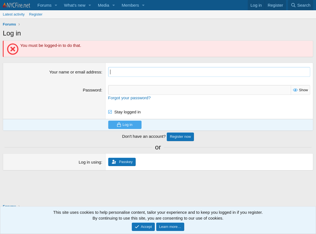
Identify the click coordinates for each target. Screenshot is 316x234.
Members (130, 5)
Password (92, 90)
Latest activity (14, 14)
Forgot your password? (129, 97)
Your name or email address (75, 72)
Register (35, 14)
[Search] (300, 5)
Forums (44, 5)
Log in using (90, 162)
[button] (56, 5)
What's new (74, 5)
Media (103, 5)
